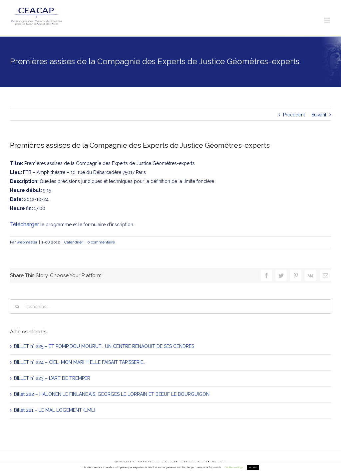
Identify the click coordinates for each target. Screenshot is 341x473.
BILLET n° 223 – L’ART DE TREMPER (52, 378)
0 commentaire (101, 242)
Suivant (318, 114)
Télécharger (24, 224)
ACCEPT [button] (253, 467)
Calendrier (73, 242)
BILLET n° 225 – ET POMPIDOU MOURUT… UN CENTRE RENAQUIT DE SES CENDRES (104, 346)
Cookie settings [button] (234, 467)
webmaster (27, 242)
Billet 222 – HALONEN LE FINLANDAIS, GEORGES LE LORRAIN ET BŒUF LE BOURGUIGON (111, 394)
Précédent (294, 114)
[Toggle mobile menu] (327, 20)
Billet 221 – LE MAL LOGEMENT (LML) (54, 410)
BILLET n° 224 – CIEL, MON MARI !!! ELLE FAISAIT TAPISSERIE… (80, 362)
